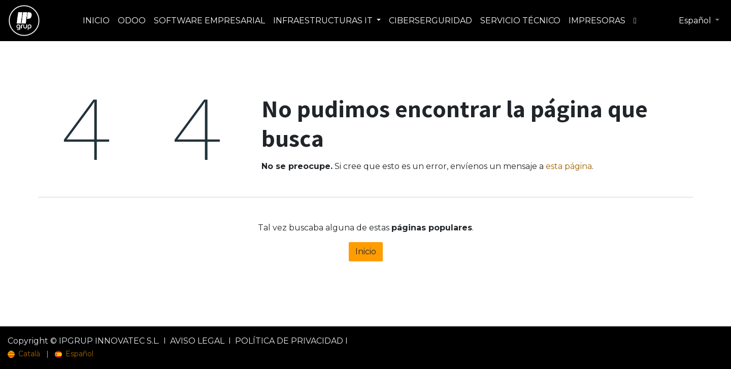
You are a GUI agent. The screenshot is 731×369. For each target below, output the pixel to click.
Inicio (365, 251)
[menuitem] (96, 21)
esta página (569, 166)
